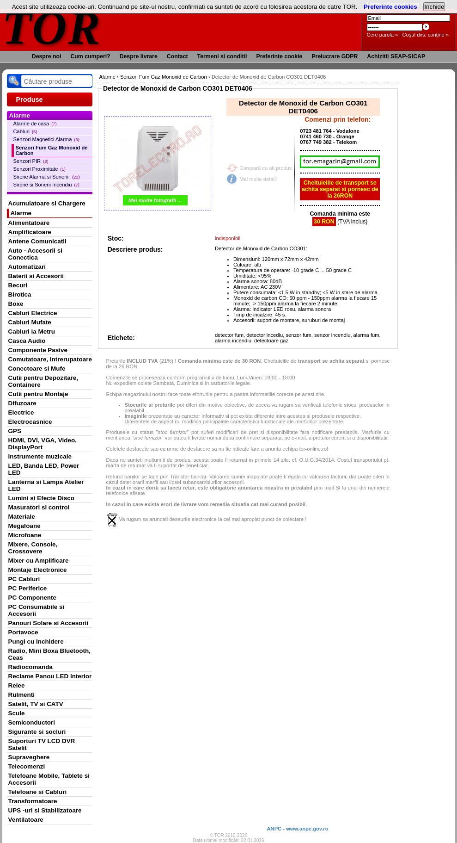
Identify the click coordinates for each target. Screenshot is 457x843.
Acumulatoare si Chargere (46, 203)
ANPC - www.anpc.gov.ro (297, 828)
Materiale (21, 516)
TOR (52, 27)
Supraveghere (29, 757)
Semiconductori (31, 722)
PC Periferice (27, 588)
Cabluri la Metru (31, 331)
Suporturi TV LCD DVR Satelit (41, 744)
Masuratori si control (39, 507)
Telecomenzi (26, 766)
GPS (14, 431)
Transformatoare (32, 801)
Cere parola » (382, 34)
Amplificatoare (29, 232)
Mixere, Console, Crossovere (33, 548)
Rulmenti (21, 694)
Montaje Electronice (37, 569)
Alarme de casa (35, 123)
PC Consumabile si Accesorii (36, 610)
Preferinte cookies (390, 6)
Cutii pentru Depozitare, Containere (43, 381)
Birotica (19, 294)
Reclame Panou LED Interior (50, 676)
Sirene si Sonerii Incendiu (46, 184)
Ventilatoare (25, 819)
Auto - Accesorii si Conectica (35, 254)
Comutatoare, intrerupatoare (50, 359)
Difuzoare (22, 403)
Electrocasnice (30, 421)
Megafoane (24, 525)
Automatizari (27, 266)
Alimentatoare (29, 222)
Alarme (21, 213)
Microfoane (25, 535)
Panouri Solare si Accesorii (48, 623)
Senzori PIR (31, 161)
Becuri (18, 285)
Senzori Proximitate (39, 169)
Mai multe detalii (258, 179)
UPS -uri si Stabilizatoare (45, 810)
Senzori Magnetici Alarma (46, 139)
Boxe (16, 303)
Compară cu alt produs (265, 168)
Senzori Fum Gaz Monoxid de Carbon (52, 150)
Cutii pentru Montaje (38, 394)
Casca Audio (27, 340)
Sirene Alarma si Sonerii (46, 177)
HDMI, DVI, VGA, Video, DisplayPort (42, 444)
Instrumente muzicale (40, 456)
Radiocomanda (30, 666)
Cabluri (25, 131)
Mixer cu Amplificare (38, 560)
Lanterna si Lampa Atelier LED (46, 485)
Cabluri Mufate (29, 322)
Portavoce (23, 632)
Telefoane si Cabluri (37, 791)
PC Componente (32, 597)
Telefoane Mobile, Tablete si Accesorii (49, 779)
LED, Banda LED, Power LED (43, 469)
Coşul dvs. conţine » (425, 34)
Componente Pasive (37, 350)
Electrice (21, 412)
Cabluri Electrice (32, 313)
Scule (16, 713)
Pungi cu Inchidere (36, 641)
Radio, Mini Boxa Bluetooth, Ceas (49, 654)
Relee (16, 685)
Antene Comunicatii (37, 241)
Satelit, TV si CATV (35, 703)
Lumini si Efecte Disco (41, 498)
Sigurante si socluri (37, 731)
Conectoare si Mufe (37, 368)
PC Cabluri (24, 579)
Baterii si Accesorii (36, 276)
